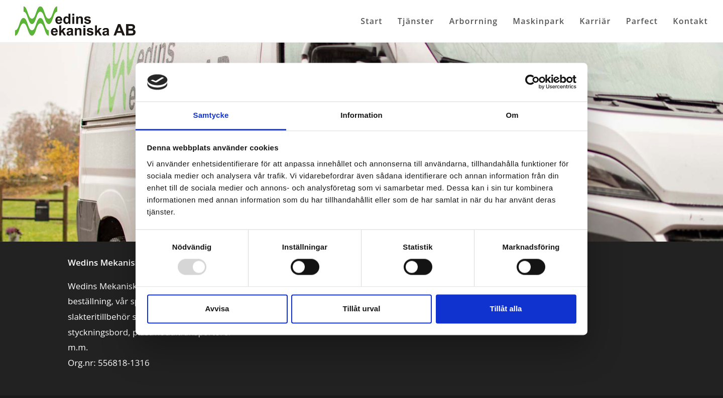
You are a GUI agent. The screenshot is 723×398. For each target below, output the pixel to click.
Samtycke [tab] (211, 115)
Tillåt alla (506, 308)
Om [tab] (512, 115)
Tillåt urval (362, 308)
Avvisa (217, 308)
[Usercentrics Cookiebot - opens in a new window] (532, 82)
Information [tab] (361, 115)
